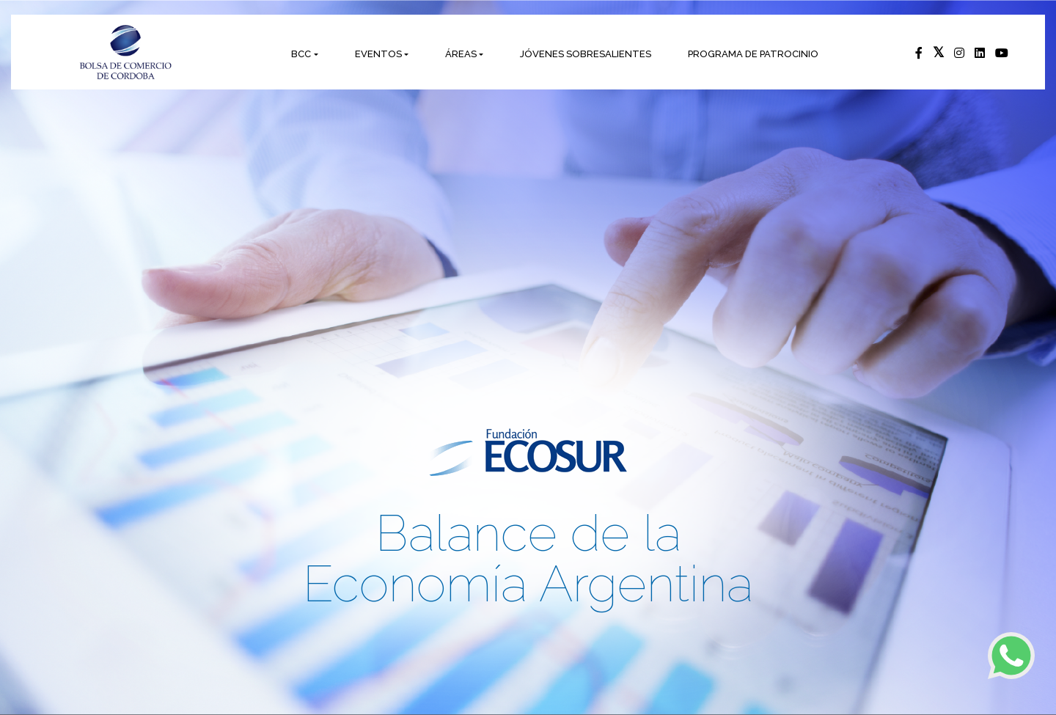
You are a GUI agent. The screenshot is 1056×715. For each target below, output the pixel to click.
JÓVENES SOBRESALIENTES (585, 53)
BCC (301, 53)
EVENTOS (378, 53)
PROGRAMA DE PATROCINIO (753, 53)
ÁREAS (461, 53)
